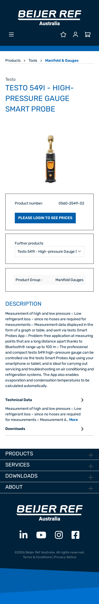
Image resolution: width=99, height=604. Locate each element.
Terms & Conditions (37, 557)
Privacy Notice (65, 557)
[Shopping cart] (88, 34)
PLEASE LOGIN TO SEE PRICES (45, 218)
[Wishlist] (63, 34)
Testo (10, 79)
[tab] (45, 409)
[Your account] (75, 34)
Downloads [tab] (45, 429)
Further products (29, 243)
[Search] (51, 34)
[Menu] (11, 34)
